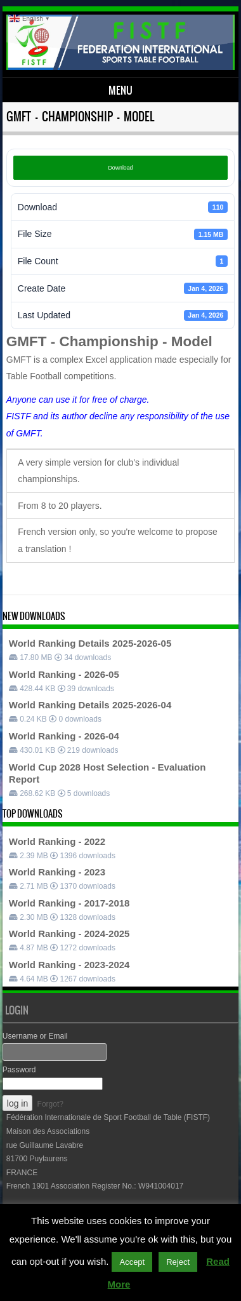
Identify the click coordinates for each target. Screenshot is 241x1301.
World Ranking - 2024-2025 (69, 933)
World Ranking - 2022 (57, 841)
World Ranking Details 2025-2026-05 (90, 643)
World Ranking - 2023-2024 (69, 964)
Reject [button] (178, 1262)
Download (120, 168)
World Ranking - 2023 (57, 871)
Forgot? (50, 1104)
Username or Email (35, 1036)
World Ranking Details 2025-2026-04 (90, 704)
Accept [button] (132, 1262)
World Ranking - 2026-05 (64, 674)
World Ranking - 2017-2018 (69, 903)
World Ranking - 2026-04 (64, 736)
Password (19, 1069)
